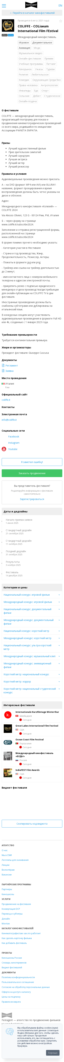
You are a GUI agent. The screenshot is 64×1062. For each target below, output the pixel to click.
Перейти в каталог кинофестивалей (32, 12)
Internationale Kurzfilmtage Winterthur (37, 712)
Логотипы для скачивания (15, 860)
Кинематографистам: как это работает (21, 933)
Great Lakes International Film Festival (37, 725)
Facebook (10, 436)
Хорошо (53, 1052)
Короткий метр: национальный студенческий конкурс (30, 690)
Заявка (7, 370)
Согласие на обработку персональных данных (26, 987)
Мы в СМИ (7, 855)
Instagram (10, 442)
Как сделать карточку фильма (17, 938)
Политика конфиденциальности (18, 977)
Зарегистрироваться (32, 499)
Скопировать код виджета (32, 823)
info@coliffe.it (9, 419)
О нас (5, 850)
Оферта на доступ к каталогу (16, 991)
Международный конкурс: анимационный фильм (27, 665)
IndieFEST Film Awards (28, 770)
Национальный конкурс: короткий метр (26, 630)
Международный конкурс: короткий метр (27, 638)
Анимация (24, 47)
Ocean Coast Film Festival (30, 739)
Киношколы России (12, 957)
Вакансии (7, 874)
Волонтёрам (8, 869)
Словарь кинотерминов (14, 962)
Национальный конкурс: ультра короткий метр (27, 647)
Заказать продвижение (32, 473)
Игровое (24, 42)
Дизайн (6, 918)
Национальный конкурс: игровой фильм (27, 594)
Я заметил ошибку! (32, 462)
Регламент (10, 365)
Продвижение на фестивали (16, 904)
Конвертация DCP (11, 908)
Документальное (42, 42)
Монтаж (6, 923)
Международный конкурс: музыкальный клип (29, 656)
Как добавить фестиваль (14, 943)
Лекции (5, 865)
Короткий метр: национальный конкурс (26, 674)
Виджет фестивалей (12, 967)
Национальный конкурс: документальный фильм (27, 610)
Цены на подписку (11, 996)
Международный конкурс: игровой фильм (28, 602)
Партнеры (7, 889)
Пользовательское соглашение (18, 982)
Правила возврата (11, 1001)
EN (60, 5)
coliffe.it (6, 399)
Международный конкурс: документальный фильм (29, 621)
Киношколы (8, 894)
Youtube (9, 449)
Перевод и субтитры (12, 913)
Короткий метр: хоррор (17, 681)
